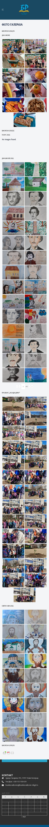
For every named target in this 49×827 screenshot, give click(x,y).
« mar (23, 816)
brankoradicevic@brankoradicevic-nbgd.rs (22, 785)
